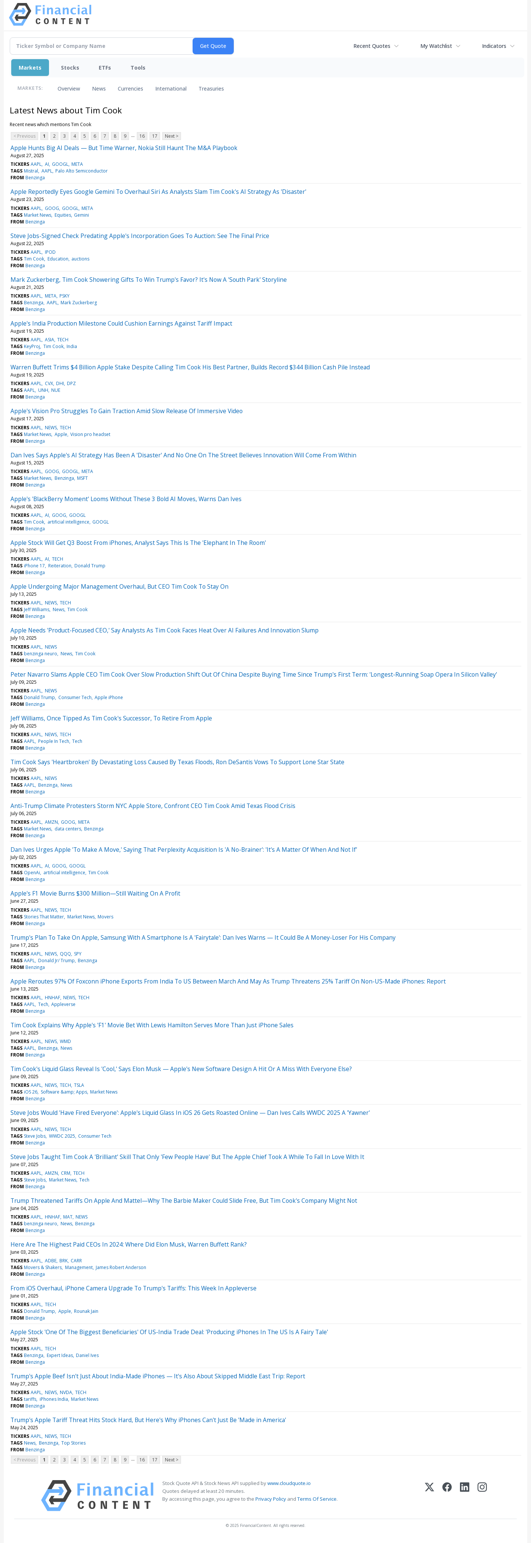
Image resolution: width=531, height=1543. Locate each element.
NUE (55, 390)
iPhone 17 (34, 565)
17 (154, 136)
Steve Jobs (35, 1136)
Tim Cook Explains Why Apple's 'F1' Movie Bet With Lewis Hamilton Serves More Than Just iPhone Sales (152, 1025)
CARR (76, 1260)
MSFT (82, 478)
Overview (69, 88)
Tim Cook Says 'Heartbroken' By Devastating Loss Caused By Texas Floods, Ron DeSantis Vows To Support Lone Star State (177, 762)
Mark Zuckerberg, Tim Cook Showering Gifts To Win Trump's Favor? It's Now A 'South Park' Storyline (148, 279)
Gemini (81, 215)
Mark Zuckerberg (79, 302)
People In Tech (53, 741)
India (72, 346)
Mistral (31, 171)
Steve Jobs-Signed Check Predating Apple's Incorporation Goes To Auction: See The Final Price (139, 236)
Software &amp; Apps (64, 1092)
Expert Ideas (60, 1355)
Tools (138, 67)
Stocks (70, 67)
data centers (68, 829)
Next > (171, 136)
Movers (105, 917)
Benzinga (35, 177)
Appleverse (63, 1004)
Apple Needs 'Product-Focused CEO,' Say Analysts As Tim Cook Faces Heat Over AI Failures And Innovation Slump (164, 630)
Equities (63, 215)
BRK (63, 1260)
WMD (65, 1041)
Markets (30, 67)
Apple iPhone (109, 697)
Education (57, 259)
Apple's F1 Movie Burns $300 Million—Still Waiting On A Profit (95, 893)
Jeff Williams (36, 609)
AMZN (51, 822)
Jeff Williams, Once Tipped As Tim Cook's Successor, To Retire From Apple (111, 718)
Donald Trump (89, 565)
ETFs (105, 67)
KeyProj (32, 346)
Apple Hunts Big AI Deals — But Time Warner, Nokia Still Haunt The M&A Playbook (123, 148)
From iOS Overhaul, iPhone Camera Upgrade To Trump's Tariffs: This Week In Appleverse (133, 1288)
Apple (61, 434)
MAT (68, 1217)
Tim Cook (34, 259)
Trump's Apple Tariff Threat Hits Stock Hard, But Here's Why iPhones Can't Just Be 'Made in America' (148, 1420)
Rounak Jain (86, 1311)
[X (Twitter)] (429, 1495)
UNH (43, 390)
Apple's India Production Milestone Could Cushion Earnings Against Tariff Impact (121, 323)
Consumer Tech (75, 697)
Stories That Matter (44, 917)
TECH (62, 339)
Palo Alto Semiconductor (81, 171)
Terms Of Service (317, 1498)
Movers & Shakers (43, 1267)
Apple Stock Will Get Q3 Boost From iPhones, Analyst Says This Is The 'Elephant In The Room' (138, 543)
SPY (78, 954)
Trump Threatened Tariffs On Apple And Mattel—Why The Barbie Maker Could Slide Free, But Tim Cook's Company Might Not (183, 1200)
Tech (77, 741)
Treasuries (211, 88)
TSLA (79, 1085)
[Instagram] (482, 1495)
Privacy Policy (270, 1498)
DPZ (71, 383)
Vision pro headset (90, 434)
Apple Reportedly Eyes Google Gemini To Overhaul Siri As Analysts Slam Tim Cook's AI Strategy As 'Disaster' (158, 191)
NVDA (66, 1392)
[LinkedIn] (464, 1495)
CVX (49, 383)
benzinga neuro (40, 653)
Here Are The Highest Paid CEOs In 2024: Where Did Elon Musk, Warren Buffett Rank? (128, 1244)
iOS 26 (30, 1092)
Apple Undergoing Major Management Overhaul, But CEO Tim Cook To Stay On (119, 586)
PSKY (64, 296)
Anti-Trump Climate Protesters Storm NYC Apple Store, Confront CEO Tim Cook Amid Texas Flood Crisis (152, 806)
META (77, 164)
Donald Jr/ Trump (56, 960)
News (99, 88)
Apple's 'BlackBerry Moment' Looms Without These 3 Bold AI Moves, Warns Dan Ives (126, 499)
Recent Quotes (371, 45)
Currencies (130, 88)
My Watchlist (436, 45)
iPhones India (54, 1399)
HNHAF (52, 997)
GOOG (52, 208)
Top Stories (73, 1443)
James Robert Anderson (121, 1267)
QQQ (65, 954)
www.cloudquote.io (289, 1483)
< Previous (24, 136)
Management (79, 1267)
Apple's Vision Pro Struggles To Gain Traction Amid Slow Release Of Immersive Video (126, 411)
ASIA (49, 339)
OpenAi (32, 872)
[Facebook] (447, 1495)
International (171, 88)
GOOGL (60, 164)
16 (142, 136)
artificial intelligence (68, 522)
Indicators (494, 45)
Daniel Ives (87, 1355)
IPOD (50, 252)
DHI (60, 383)
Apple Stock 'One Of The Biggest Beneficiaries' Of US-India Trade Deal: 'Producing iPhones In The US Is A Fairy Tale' (169, 1332)
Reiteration (59, 565)
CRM (65, 1173)
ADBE (50, 1260)
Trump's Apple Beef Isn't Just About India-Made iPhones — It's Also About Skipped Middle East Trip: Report (157, 1376)
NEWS (51, 427)
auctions (80, 259)
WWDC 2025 (62, 1136)
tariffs (30, 1399)
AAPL (36, 164)
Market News (37, 215)
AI (47, 164)
